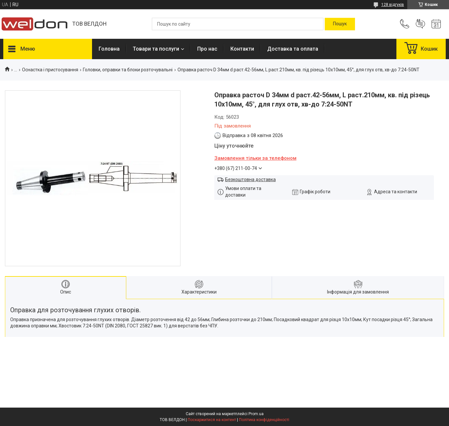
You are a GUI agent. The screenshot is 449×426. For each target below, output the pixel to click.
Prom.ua (256, 414)
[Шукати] (340, 24)
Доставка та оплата (292, 49)
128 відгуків (392, 4)
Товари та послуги (156, 49)
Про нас (207, 49)
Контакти (242, 49)
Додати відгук (420, 24)
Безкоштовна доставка (250, 179)
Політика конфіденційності (264, 419)
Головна (109, 49)
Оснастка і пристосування (50, 69)
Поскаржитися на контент (212, 419)
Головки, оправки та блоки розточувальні (128, 69)
